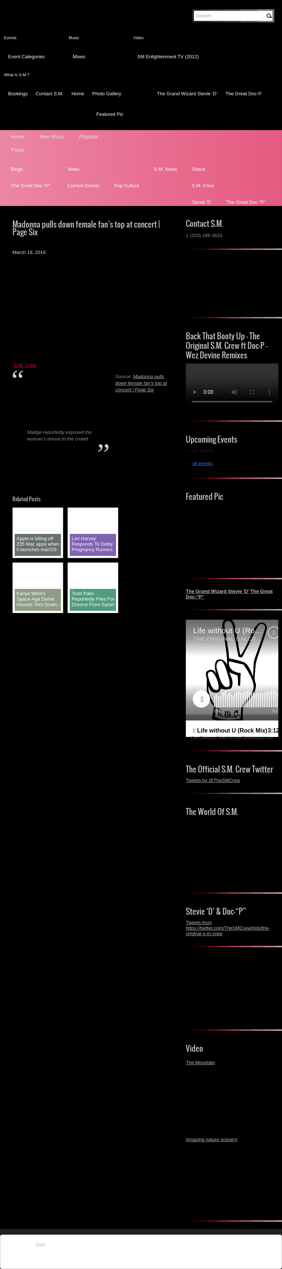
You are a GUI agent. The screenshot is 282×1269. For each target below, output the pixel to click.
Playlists (88, 137)
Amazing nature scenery (211, 1139)
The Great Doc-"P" (31, 185)
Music (74, 38)
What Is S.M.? (16, 75)
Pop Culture (127, 185)
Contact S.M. (49, 93)
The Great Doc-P (243, 93)
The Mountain (200, 1062)
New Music (51, 137)
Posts (17, 150)
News (74, 169)
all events (202, 463)
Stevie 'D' (202, 202)
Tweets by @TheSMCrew (213, 780)
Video (138, 38)
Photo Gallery (106, 93)
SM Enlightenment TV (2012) (168, 56)
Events (10, 38)
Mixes (79, 56)
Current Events (84, 185)
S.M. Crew (203, 185)
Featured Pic (109, 114)
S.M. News (165, 169)
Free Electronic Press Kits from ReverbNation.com (232, 738)
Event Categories (26, 56)
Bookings (18, 93)
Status (198, 169)
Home (78, 93)
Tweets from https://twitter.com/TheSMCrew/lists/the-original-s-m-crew (228, 928)
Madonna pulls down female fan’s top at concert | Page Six (141, 383)
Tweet (40, 1244)
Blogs (17, 169)
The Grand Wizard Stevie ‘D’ (187, 93)
